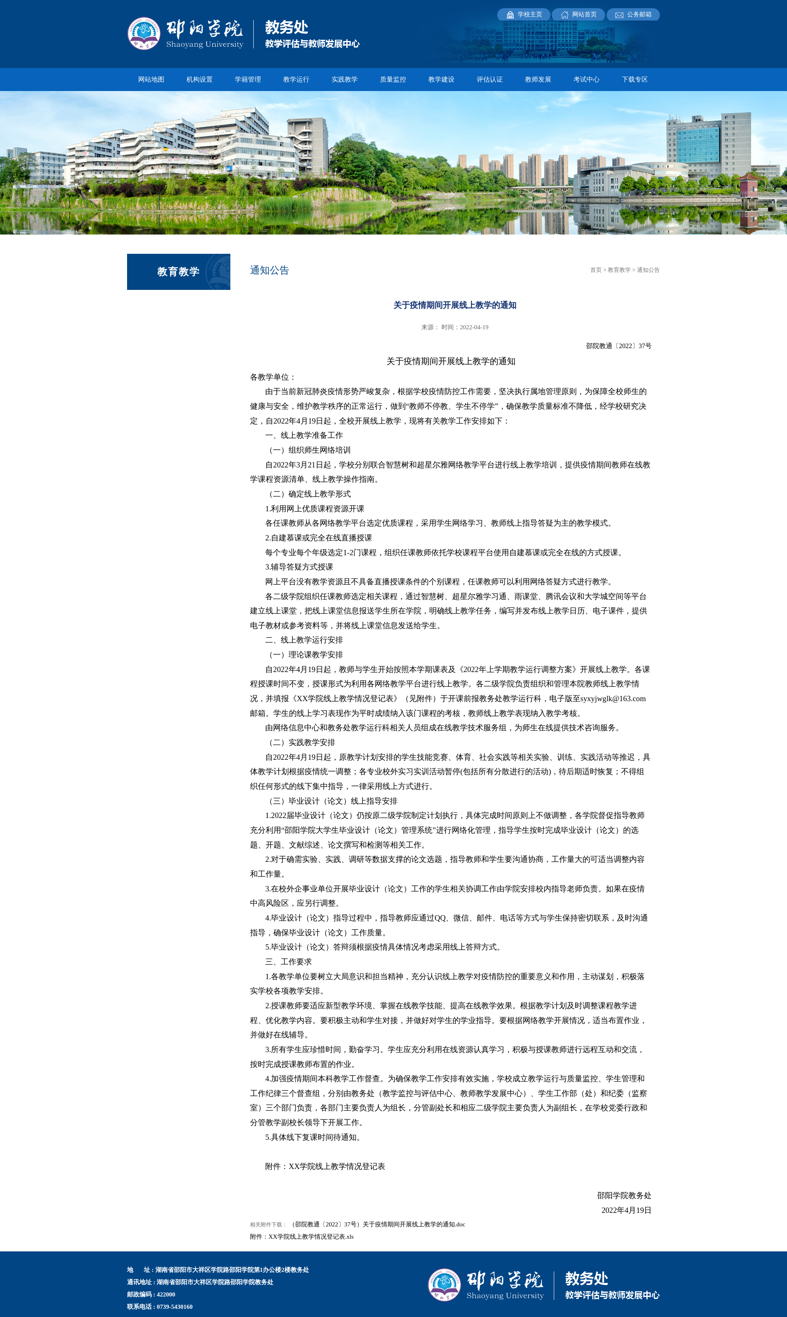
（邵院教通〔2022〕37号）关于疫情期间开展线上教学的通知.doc (377, 1224)
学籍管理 (248, 79)
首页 (596, 270)
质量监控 (393, 79)
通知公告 (648, 270)
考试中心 (586, 79)
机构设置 (200, 79)
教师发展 (538, 79)
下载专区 (635, 79)
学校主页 (530, 14)
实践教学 (345, 79)
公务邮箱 (639, 14)
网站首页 (584, 14)
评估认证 (490, 79)
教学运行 (296, 79)
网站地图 (151, 79)
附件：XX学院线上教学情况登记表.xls (302, 1236)
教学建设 (441, 79)
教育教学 (619, 270)
